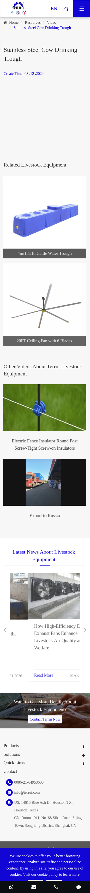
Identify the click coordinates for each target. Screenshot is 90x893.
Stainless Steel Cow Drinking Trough (42, 28)
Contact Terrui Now (45, 719)
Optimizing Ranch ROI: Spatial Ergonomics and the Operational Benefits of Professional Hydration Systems (42, 640)
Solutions (12, 754)
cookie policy (47, 874)
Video (51, 22)
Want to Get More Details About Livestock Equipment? (45, 706)
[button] (5, 630)
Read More (25, 674)
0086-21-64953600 (29, 782)
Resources (33, 22)
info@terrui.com (27, 792)
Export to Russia (44, 515)
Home (13, 22)
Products (11, 745)
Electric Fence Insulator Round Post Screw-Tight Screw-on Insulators (44, 444)
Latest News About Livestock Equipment (43, 556)
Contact (10, 771)
